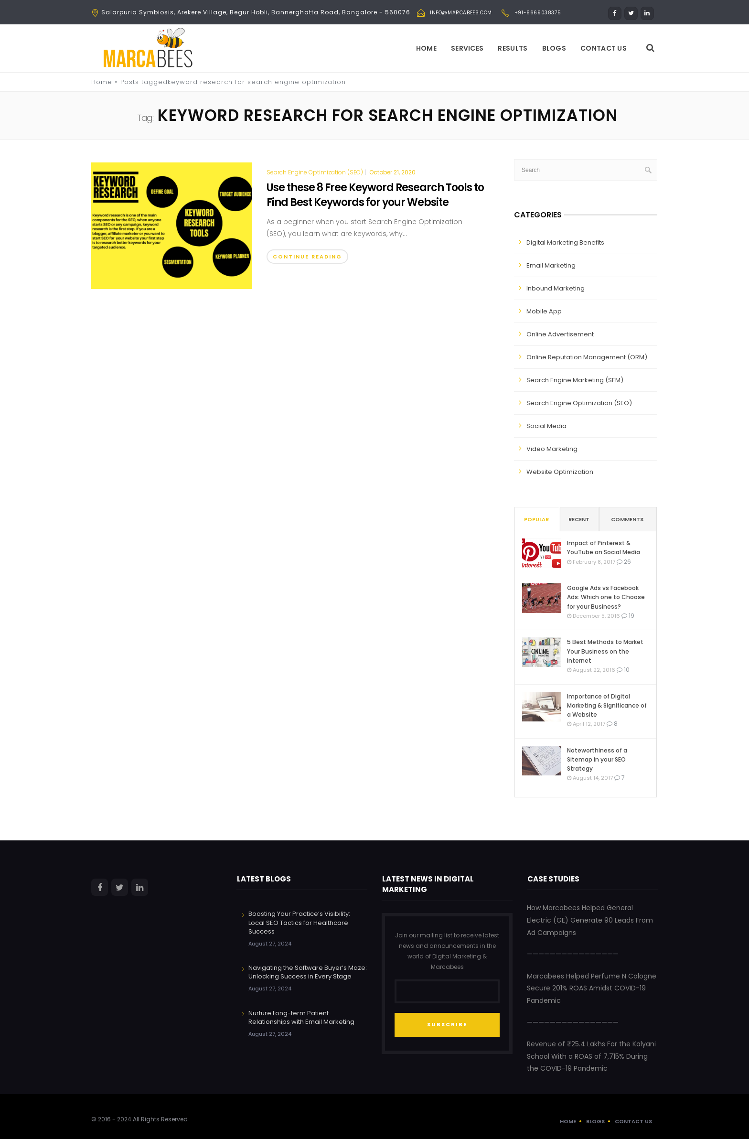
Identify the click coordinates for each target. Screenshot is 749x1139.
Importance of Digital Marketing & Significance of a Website (607, 705)
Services (467, 48)
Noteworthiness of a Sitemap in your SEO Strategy (597, 759)
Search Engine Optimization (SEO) (315, 172)
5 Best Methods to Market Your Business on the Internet (605, 651)
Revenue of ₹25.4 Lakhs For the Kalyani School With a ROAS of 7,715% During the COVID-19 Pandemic (591, 1056)
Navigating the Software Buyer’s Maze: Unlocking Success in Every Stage (307, 972)
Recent (578, 519)
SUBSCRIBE (447, 1024)
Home (426, 48)
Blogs (554, 48)
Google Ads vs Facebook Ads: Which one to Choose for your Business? (606, 597)
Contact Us (603, 48)
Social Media (546, 425)
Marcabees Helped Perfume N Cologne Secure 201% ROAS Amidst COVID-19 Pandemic (591, 988)
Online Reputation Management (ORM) (586, 357)
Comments (627, 519)
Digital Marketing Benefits (565, 242)
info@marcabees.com (461, 12)
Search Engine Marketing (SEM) (574, 380)
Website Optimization (559, 471)
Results (512, 48)
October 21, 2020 (392, 172)
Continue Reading (307, 256)
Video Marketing (552, 448)
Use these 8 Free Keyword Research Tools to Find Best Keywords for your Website (375, 195)
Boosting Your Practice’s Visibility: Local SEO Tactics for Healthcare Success (299, 922)
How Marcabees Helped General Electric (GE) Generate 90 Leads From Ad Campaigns (590, 920)
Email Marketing (551, 265)
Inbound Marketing (555, 288)
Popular (536, 519)
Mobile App (544, 311)
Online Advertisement (560, 334)
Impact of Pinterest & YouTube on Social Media (603, 547)
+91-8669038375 (537, 12)
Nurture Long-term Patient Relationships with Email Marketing (301, 1017)
